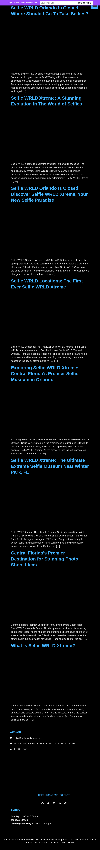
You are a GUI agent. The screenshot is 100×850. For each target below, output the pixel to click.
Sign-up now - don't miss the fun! (25, 3)
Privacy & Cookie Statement (57, 842)
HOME (41, 795)
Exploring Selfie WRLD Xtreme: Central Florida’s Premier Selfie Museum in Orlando (45, 373)
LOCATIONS (52, 795)
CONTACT (65, 795)
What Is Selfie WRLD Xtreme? (43, 645)
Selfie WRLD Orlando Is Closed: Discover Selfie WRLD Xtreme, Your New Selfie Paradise (49, 194)
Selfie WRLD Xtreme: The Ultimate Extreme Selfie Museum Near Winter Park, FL (50, 466)
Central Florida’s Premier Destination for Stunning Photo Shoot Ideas (44, 558)
